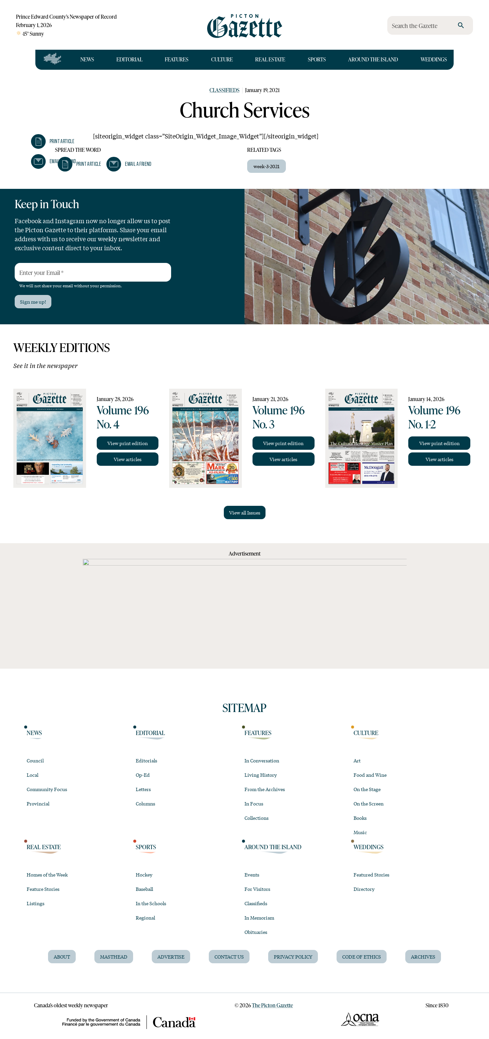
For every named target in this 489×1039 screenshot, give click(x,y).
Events (252, 874)
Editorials (146, 760)
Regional (145, 917)
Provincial (38, 803)
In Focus (254, 803)
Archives (423, 956)
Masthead (113, 956)
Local (32, 774)
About (62, 956)
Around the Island (373, 59)
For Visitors (257, 889)
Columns (145, 803)
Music (360, 832)
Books (360, 817)
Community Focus (47, 789)
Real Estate (270, 59)
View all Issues (244, 512)
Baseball (144, 889)
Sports (317, 59)
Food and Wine (370, 774)
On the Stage (367, 789)
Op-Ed (143, 774)
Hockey (144, 874)
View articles (127, 459)
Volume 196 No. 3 (279, 417)
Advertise (170, 956)
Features (176, 59)
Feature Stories (43, 889)
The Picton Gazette (272, 1005)
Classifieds (224, 90)
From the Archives (265, 789)
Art (357, 760)
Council (35, 760)
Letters (143, 789)
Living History (261, 774)
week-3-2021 (267, 166)
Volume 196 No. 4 (123, 417)
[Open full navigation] (52, 60)
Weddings (434, 59)
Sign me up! (33, 301)
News (87, 59)
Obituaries (256, 932)
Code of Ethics (361, 956)
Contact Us (229, 956)
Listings (35, 903)
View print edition (127, 443)
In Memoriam (259, 917)
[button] (52, 141)
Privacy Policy (293, 956)
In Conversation (262, 760)
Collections (257, 817)
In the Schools (151, 903)
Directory (364, 889)
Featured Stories (371, 874)
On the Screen (369, 803)
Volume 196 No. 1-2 (434, 417)
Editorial (129, 59)
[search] (461, 25)
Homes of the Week (47, 874)
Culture (222, 59)
